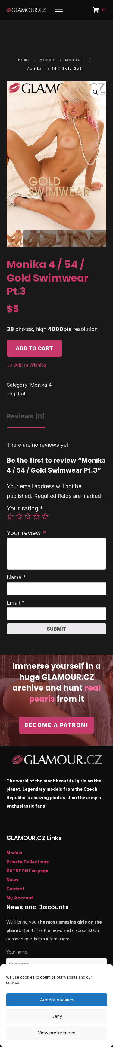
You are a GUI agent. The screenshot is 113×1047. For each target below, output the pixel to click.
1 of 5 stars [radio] (10, 497)
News (12, 860)
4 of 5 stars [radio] (36, 497)
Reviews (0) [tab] (26, 396)
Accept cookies (56, 1000)
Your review (26, 513)
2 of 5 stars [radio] (19, 497)
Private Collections (27, 842)
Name (16, 558)
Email (15, 583)
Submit (57, 609)
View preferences (56, 1033)
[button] (95, 72)
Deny (56, 1016)
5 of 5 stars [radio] (45, 497)
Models (14, 832)
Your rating (25, 488)
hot (21, 374)
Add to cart (34, 329)
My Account (19, 878)
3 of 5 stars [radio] (27, 497)
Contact (15, 869)
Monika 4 (41, 365)
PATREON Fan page (27, 851)
